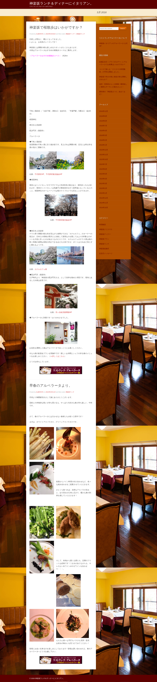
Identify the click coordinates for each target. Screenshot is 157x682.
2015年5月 (103, 174)
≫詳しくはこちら (57, 356)
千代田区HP (39, 174)
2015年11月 (103, 155)
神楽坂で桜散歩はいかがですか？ (56, 27)
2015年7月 (103, 164)
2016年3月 (103, 135)
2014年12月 (103, 198)
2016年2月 (103, 140)
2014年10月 (103, 208)
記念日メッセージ (105, 253)
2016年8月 (103, 121)
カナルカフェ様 (41, 269)
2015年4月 (103, 179)
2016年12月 (103, 111)
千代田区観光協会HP (54, 174)
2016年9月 (103, 116)
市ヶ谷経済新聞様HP (63, 312)
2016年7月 (103, 126)
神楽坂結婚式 (104, 249)
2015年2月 (103, 188)
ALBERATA (39, 34)
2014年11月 (103, 203)
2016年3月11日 (50, 392)
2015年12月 (103, 150)
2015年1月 (103, 193)
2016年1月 (103, 145)
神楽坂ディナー (70, 34)
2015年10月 (103, 159)
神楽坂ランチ (80, 34)
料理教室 (102, 224)
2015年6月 (103, 169)
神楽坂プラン (104, 239)
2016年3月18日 (50, 34)
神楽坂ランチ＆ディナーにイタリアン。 (61, 3)
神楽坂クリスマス (105, 229)
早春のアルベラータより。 (50, 386)
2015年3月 (103, 183)
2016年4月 (103, 130)
